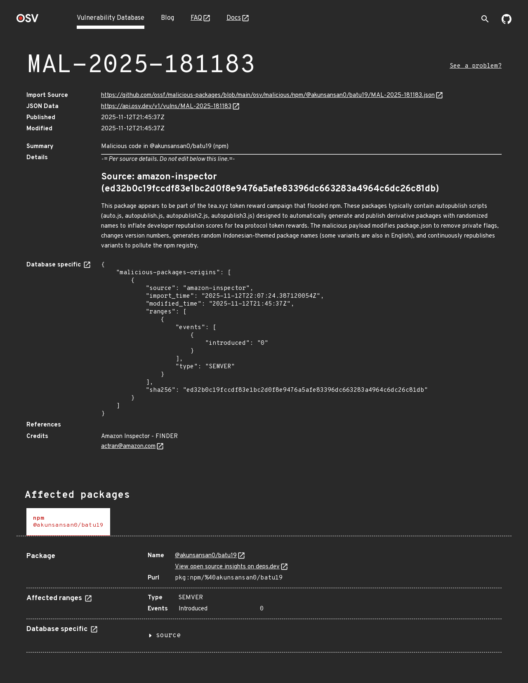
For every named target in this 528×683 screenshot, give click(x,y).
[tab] (68, 522)
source (168, 635)
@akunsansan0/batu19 (206, 556)
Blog (167, 18)
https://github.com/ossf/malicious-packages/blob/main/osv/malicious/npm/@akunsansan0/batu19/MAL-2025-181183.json (268, 95)
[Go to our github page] (507, 22)
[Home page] (27, 20)
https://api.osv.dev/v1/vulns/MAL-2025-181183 (166, 107)
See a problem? (476, 66)
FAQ (196, 18)
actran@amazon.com (128, 446)
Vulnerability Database (110, 18)
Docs (233, 18)
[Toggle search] (485, 19)
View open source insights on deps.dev (227, 567)
